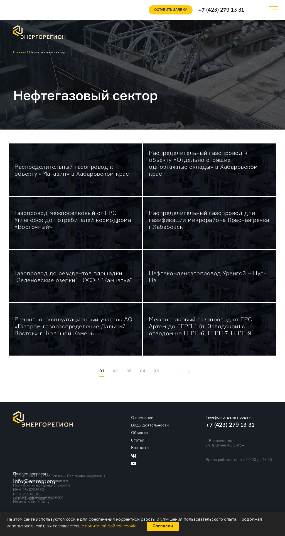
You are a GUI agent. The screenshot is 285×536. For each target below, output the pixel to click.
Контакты (140, 447)
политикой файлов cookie (110, 525)
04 (143, 371)
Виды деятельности (150, 425)
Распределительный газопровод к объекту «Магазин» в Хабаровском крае (71, 170)
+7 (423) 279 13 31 (221, 10)
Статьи (137, 440)
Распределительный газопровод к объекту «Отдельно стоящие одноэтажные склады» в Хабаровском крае (203, 163)
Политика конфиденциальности (41, 485)
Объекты (139, 432)
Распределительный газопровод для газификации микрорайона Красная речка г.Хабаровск (209, 220)
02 (115, 371)
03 (129, 371)
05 (156, 371)
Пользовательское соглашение (40, 480)
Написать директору (31, 501)
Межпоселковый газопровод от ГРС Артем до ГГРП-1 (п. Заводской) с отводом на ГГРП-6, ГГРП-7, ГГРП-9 (200, 326)
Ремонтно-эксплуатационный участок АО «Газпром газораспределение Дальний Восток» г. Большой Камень (73, 326)
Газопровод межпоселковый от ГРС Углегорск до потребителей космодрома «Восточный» (72, 220)
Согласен (163, 526)
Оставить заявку (170, 10)
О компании (142, 417)
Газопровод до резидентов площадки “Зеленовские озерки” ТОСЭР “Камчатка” (73, 277)
